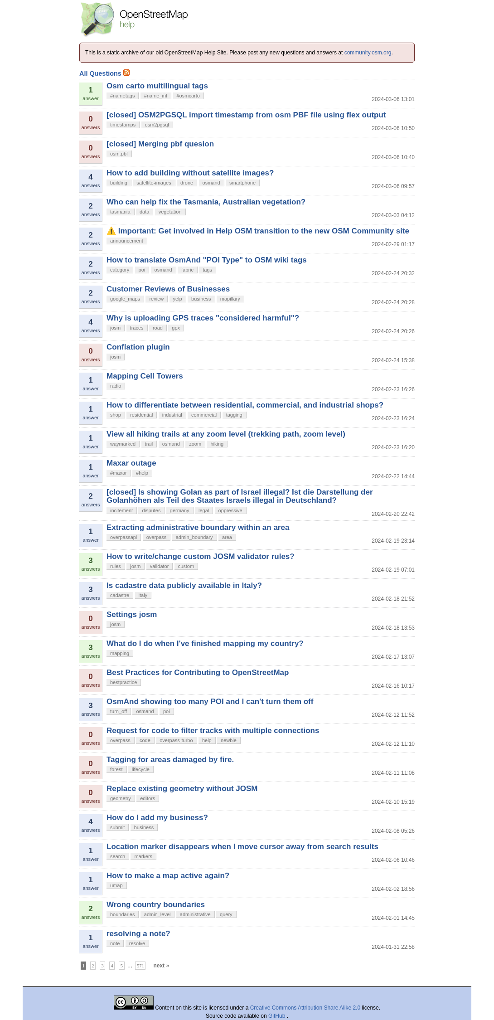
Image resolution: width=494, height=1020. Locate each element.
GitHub (277, 1016)
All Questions (104, 73)
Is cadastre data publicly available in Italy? (184, 585)
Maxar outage (131, 463)
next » (161, 965)
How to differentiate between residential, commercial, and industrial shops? (245, 405)
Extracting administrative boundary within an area (198, 527)
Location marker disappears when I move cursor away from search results (242, 846)
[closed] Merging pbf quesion (160, 144)
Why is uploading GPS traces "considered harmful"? (203, 318)
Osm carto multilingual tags (157, 86)
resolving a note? (138, 933)
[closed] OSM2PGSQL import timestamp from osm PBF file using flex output (246, 115)
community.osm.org (368, 52)
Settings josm (132, 614)
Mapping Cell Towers (145, 376)
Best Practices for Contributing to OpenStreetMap (198, 672)
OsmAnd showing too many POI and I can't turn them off (210, 701)
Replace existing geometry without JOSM (182, 788)
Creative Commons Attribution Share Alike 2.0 (305, 1008)
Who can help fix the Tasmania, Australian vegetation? (206, 202)
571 (140, 965)
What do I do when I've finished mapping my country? (205, 643)
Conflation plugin (138, 347)
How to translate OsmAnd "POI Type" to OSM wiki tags (207, 260)
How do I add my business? (157, 817)
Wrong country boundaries (156, 904)
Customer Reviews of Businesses (168, 289)
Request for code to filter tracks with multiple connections (213, 730)
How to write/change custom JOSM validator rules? (201, 556)
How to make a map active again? (168, 875)
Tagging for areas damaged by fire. (170, 759)
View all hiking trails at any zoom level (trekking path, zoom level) (226, 434)
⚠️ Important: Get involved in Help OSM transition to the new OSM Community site (258, 231)
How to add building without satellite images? (190, 173)
